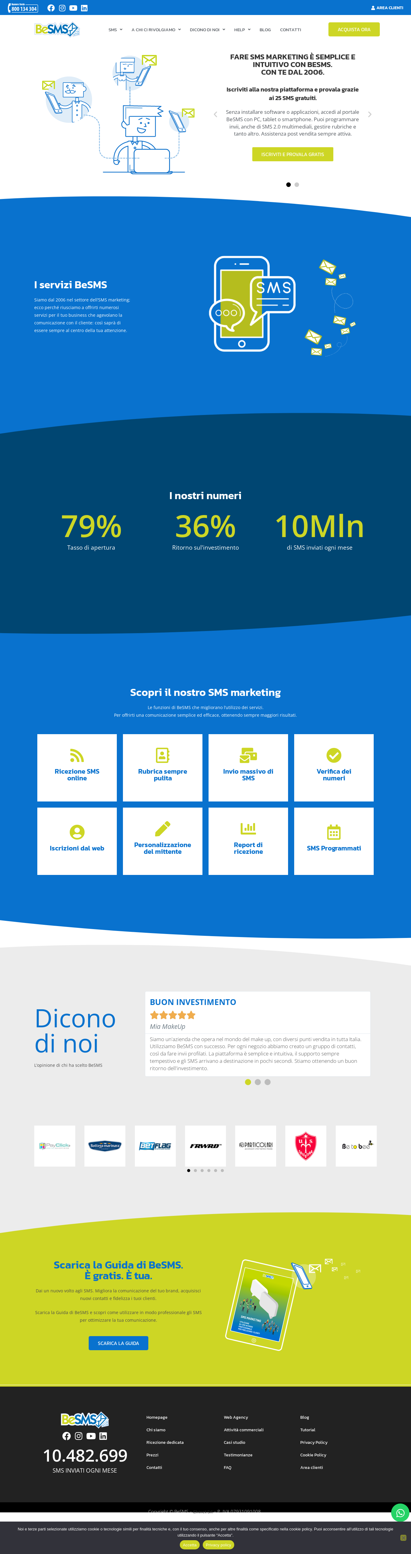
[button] (215, 125)
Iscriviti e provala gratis (292, 165)
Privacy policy (218, 1545)
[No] (403, 1538)
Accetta (190, 1545)
